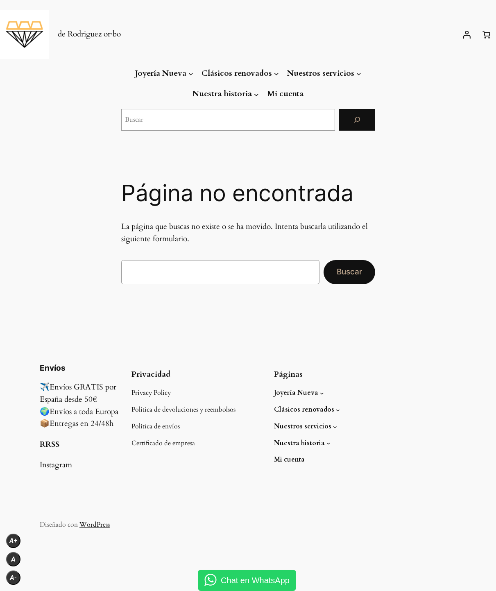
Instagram (56, 465)
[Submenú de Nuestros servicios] (358, 73)
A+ (13, 541)
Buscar (349, 271)
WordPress (94, 524)
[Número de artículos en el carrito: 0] (486, 34)
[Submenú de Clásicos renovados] (276, 73)
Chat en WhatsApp (255, 580)
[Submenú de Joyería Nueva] (190, 73)
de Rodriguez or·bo (89, 34)
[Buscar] (357, 120)
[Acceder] (466, 34)
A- (13, 578)
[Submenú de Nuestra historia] (256, 94)
